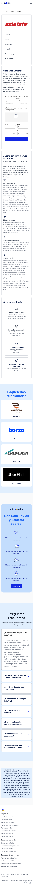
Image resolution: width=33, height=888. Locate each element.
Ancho (7, 131)
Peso (18, 131)
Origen (7, 101)
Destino (21, 101)
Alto (18, 124)
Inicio (5, 11)
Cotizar (16, 139)
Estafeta (12, 11)
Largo (6, 124)
